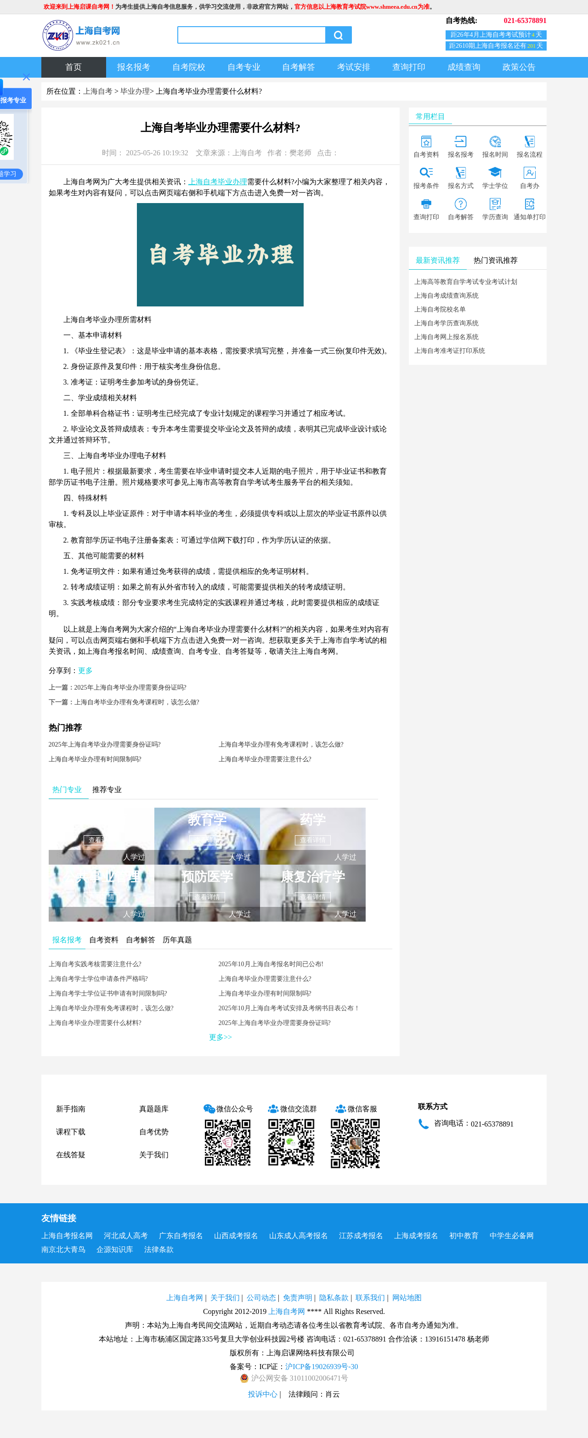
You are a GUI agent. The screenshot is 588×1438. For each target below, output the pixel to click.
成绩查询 (464, 67)
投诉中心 (262, 1394)
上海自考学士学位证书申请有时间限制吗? (108, 993)
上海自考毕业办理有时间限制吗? (95, 759)
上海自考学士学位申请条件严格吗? (98, 978)
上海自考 (98, 91)
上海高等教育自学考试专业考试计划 (465, 281)
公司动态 (261, 1298)
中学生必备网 (512, 1236)
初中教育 (464, 1236)
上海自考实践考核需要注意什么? (95, 964)
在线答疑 (70, 1155)
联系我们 (370, 1298)
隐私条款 (334, 1298)
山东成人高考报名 (298, 1236)
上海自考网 (184, 1298)
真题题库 (154, 1109)
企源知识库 (114, 1249)
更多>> (220, 1037)
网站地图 (407, 1298)
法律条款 (159, 1249)
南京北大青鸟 (63, 1249)
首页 (73, 67)
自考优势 (154, 1132)
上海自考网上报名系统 (446, 337)
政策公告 (519, 67)
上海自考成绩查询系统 (446, 295)
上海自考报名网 (67, 1236)
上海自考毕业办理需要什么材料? (95, 1022)
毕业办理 (135, 91)
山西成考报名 (236, 1236)
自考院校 (188, 67)
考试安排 (353, 67)
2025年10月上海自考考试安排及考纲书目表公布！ (289, 1008)
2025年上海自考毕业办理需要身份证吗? (130, 687)
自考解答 (298, 67)
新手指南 (70, 1109)
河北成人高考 (126, 1236)
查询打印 (408, 67)
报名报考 (133, 67)
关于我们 (154, 1155)
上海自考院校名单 (440, 309)
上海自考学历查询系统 (446, 323)
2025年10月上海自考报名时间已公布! (271, 964)
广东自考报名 (181, 1236)
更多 (85, 670)
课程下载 (70, 1132)
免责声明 (297, 1298)
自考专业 (243, 67)
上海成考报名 (416, 1236)
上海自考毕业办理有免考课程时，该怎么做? (136, 702)
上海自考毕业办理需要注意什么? (265, 759)
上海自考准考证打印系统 (449, 350)
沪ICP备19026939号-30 (321, 1366)
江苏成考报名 (361, 1236)
